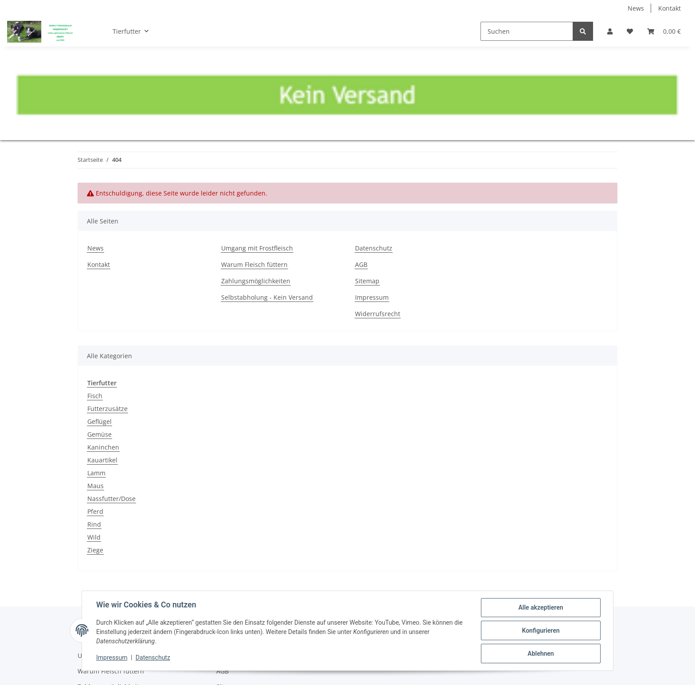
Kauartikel (102, 460)
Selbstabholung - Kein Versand (267, 297)
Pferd (95, 511)
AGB (361, 264)
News (636, 8)
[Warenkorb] (664, 31)
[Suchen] (526, 31)
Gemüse (99, 434)
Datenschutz (373, 248)
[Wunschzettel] (630, 31)
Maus (95, 485)
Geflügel (99, 421)
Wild (94, 537)
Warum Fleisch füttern (254, 264)
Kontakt (669, 8)
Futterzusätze (107, 408)
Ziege (95, 550)
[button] (610, 31)
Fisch (94, 395)
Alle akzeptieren (540, 607)
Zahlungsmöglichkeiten (255, 281)
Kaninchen (103, 447)
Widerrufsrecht (377, 313)
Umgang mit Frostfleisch (257, 248)
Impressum (372, 297)
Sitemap (367, 281)
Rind (94, 524)
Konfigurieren (540, 630)
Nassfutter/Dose (111, 498)
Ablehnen (540, 653)
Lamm (96, 473)
